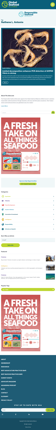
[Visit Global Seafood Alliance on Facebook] (21, 414)
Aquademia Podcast (8, 385)
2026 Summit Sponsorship (28, 184)
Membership (5, 363)
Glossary (4, 396)
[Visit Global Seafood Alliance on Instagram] (8, 414)
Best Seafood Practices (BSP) (11, 374)
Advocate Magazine (8, 381)
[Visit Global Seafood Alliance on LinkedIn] (34, 414)
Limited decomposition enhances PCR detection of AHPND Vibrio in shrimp (27, 72)
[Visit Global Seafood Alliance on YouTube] (48, 414)
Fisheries (3, 257)
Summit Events (6, 378)
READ (5, 82)
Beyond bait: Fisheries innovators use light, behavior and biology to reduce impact (20, 260)
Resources (5, 367)
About (3, 359)
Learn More (4, 106)
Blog (3, 389)
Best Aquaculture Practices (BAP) (13, 370)
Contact (4, 393)
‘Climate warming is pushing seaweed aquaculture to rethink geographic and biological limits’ (21, 269)
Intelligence (4, 266)
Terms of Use (28, 427)
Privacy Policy (6, 400)
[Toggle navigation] (52, 4)
